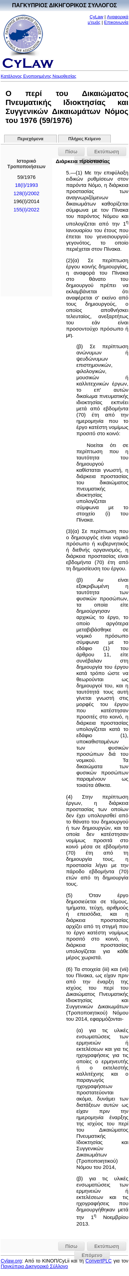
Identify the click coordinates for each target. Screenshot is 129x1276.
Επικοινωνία (116, 22)
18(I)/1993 (26, 185)
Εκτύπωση (106, 151)
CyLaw (97, 16)
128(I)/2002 (26, 193)
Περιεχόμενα (30, 138)
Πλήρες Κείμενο (84, 138)
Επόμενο (92, 1255)
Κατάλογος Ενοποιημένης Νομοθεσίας (38, 76)
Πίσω (71, 151)
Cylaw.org (11, 1261)
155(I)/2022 (26, 209)
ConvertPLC (98, 1261)
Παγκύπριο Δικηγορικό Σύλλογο (34, 1266)
